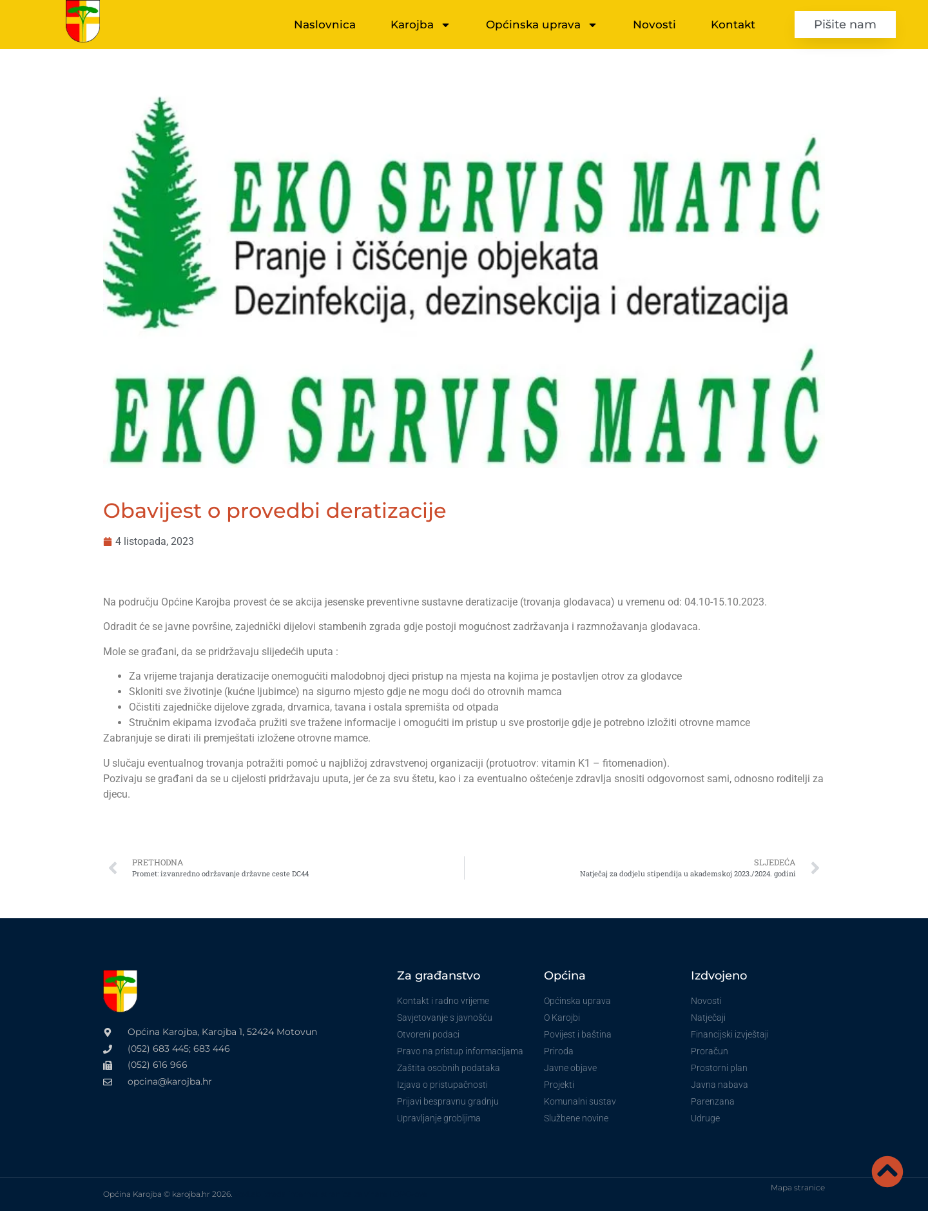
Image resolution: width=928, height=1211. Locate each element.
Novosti (654, 24)
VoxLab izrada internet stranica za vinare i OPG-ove (330, 1194)
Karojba (421, 25)
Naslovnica (325, 24)
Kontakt (733, 24)
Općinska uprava (542, 25)
